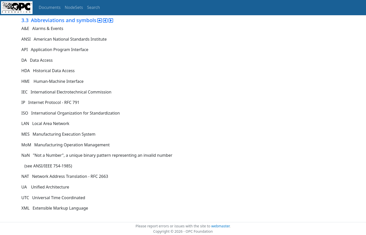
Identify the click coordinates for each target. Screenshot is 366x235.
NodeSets (74, 7)
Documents (49, 7)
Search (93, 7)
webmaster (220, 226)
